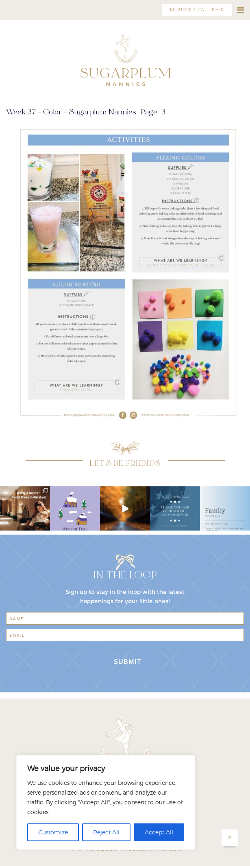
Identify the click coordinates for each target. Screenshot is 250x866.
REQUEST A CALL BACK (197, 10)
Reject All (106, 832)
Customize (53, 832)
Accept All (159, 832)
